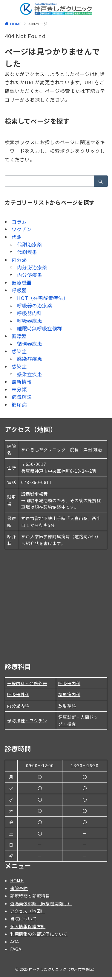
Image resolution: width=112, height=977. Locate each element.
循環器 (19, 336)
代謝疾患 (27, 252)
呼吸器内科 (29, 313)
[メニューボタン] (9, 9)
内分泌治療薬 (32, 267)
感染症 (19, 351)
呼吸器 (19, 290)
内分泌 (19, 259)
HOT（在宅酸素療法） (42, 297)
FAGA (16, 949)
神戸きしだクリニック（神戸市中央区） (63, 969)
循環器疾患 (29, 343)
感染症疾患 (29, 358)
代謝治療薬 (29, 244)
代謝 (17, 236)
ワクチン (22, 229)
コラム (19, 221)
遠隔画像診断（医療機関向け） (41, 903)
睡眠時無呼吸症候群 (39, 328)
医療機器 (22, 282)
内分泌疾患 (29, 275)
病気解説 (22, 396)
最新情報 (22, 381)
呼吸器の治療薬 (34, 305)
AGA (14, 942)
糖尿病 (19, 404)
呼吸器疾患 (29, 320)
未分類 (19, 389)
